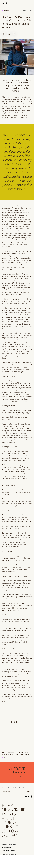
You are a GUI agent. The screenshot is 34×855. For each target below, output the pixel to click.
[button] (31, 3)
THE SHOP (10, 827)
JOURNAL (10, 823)
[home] (8, 3)
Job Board (11, 831)
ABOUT (8, 819)
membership (13, 810)
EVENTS (9, 814)
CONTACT (10, 836)
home (7, 806)
